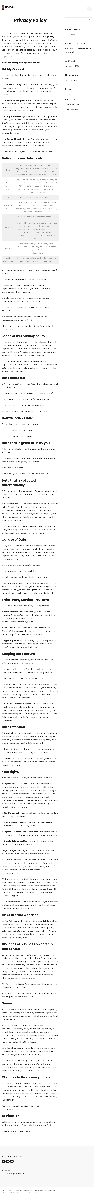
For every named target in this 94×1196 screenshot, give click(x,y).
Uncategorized (71, 80)
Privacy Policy (7, 1190)
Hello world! (70, 34)
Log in (67, 94)
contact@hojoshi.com (15, 1173)
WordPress (35, 1193)
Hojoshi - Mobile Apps (35, 1190)
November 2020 (72, 66)
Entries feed (70, 99)
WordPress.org (71, 110)
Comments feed (72, 104)
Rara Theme (17, 1193)
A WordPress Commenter (76, 48)
